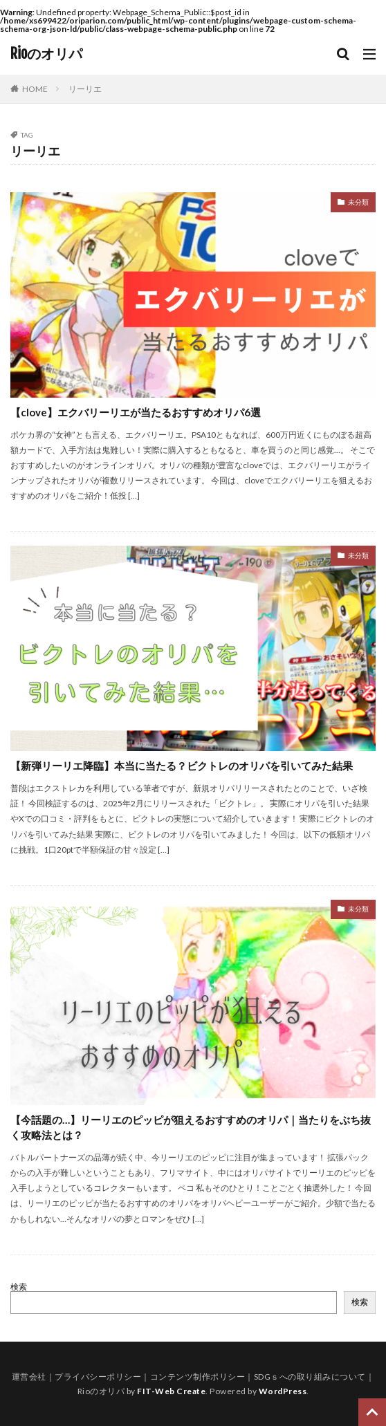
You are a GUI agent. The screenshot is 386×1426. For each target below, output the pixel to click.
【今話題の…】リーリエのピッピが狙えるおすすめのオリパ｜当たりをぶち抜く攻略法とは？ (190, 1127)
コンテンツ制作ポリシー (198, 1376)
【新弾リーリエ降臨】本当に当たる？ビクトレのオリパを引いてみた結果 (181, 765)
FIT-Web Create (171, 1391)
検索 (18, 1286)
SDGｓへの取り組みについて (310, 1376)
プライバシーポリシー (98, 1376)
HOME (35, 89)
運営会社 (29, 1376)
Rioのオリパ (46, 54)
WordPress (283, 1391)
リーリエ (85, 89)
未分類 (358, 202)
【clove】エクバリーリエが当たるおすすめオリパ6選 (135, 412)
